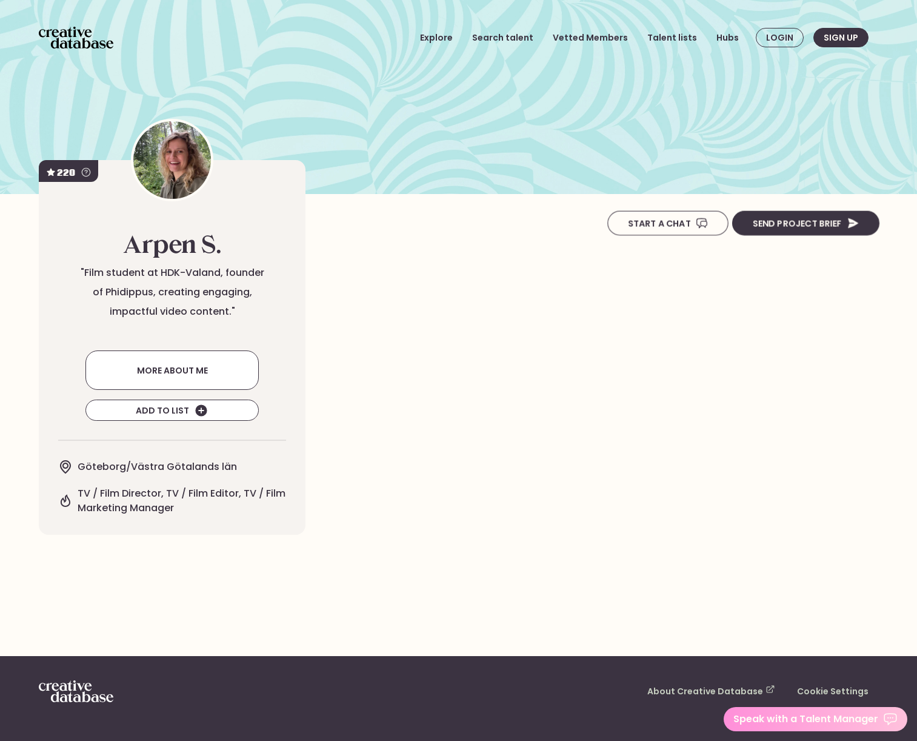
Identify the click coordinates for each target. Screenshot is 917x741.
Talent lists (676, 37)
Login (779, 37)
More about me (172, 370)
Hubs (728, 37)
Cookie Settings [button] (836, 691)
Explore (462, 37)
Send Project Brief (803, 223)
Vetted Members (602, 37)
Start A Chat (662, 223)
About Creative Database (726, 690)
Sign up (840, 37)
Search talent (524, 37)
